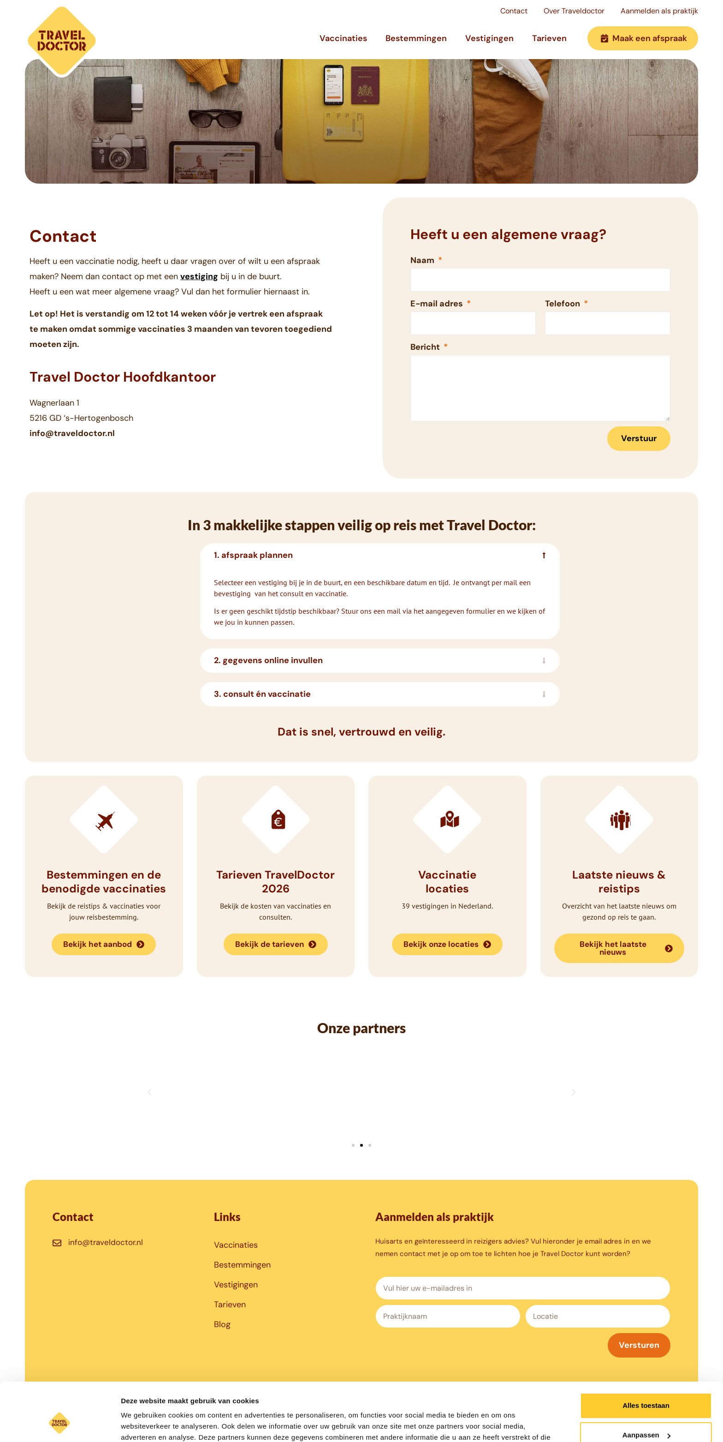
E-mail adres (437, 303)
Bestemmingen (416, 38)
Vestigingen (489, 38)
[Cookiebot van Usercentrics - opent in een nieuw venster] (59, 1424)
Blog (222, 1324)
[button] (149, 1092)
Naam (423, 260)
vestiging (199, 276)
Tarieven (549, 38)
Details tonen (143, 1424)
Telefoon (563, 303)
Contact (513, 11)
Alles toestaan (646, 1355)
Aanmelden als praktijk (659, 11)
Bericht (426, 347)
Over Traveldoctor (574, 11)
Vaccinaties (343, 38)
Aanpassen (646, 1385)
